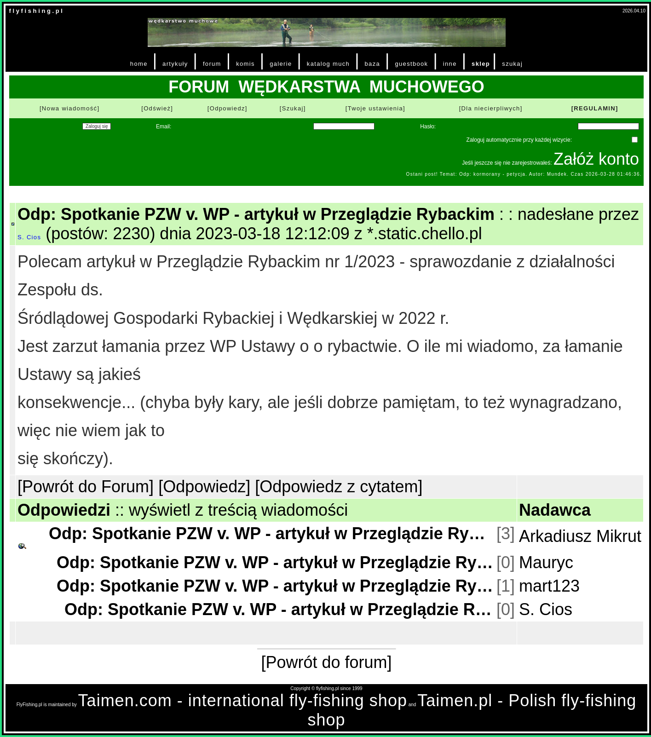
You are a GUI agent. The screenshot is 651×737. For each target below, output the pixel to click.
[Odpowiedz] (227, 108)
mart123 (549, 585)
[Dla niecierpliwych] (491, 108)
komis (245, 63)
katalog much (328, 63)
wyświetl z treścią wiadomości (238, 510)
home (139, 63)
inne (450, 63)
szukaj (512, 63)
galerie (281, 63)
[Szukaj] (293, 108)
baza (372, 63)
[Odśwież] (157, 108)
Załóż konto (596, 159)
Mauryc (546, 562)
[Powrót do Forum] (85, 486)
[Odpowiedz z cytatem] (338, 486)
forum (212, 63)
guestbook (411, 63)
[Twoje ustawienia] (375, 108)
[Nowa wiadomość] (69, 108)
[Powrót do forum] (326, 662)
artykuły (175, 63)
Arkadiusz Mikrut (580, 536)
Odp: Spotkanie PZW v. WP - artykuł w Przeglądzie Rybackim (272, 533)
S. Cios (29, 237)
